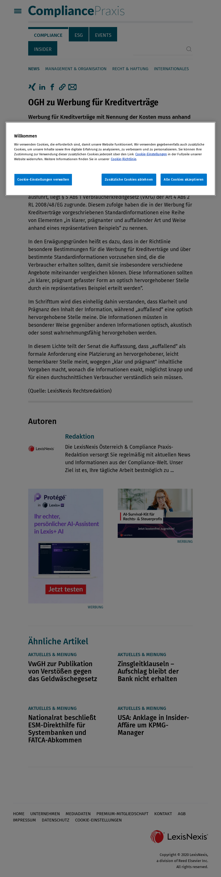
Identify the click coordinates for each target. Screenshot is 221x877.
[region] (110, 159)
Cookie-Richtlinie (123, 159)
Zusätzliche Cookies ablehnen (129, 179)
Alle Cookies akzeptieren (184, 179)
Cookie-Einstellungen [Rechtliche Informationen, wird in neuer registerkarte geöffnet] (151, 154)
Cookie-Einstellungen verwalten (43, 179)
